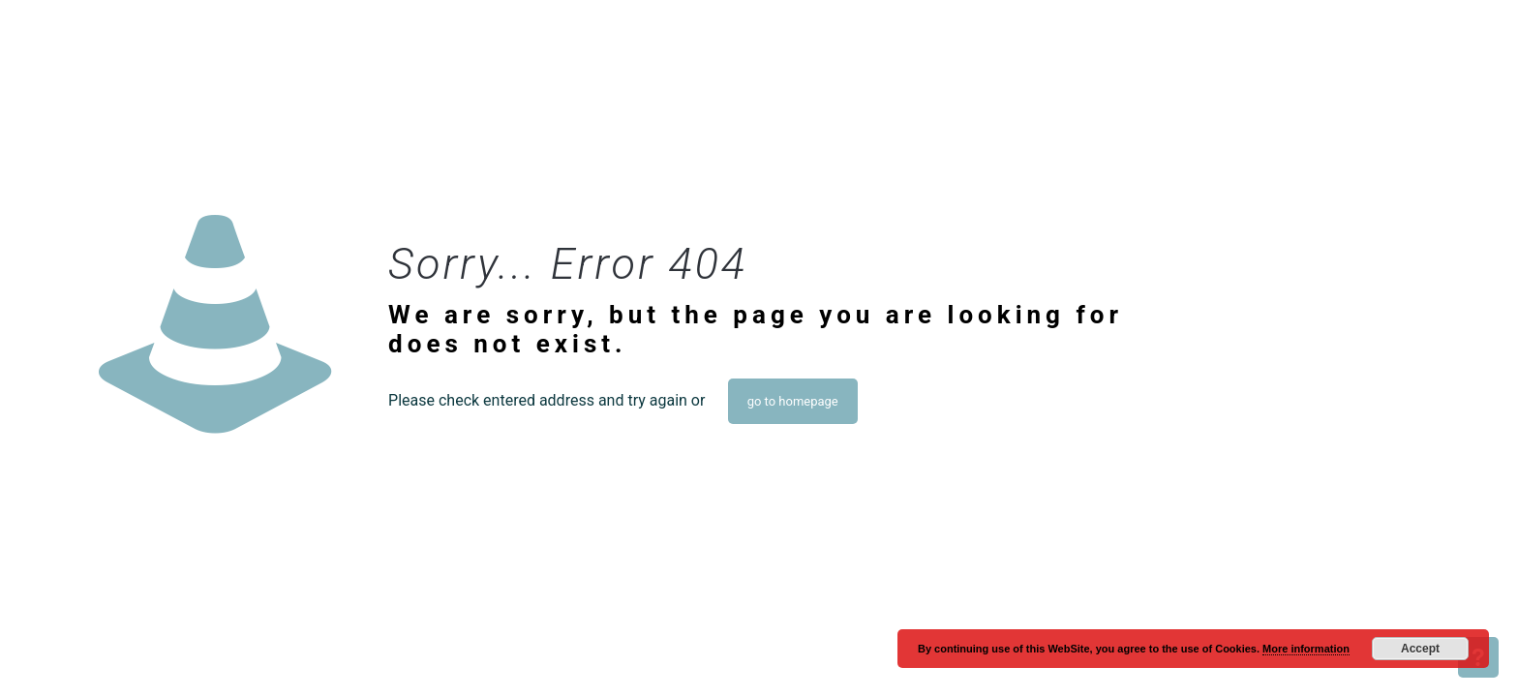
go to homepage (792, 401)
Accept (1420, 648)
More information (1306, 648)
